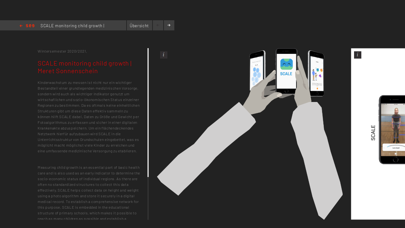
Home (27, 26)
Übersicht (139, 25)
